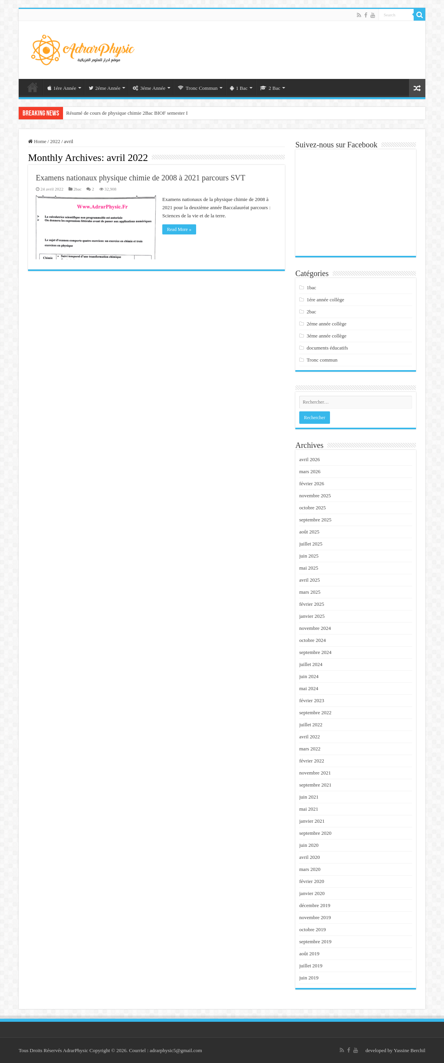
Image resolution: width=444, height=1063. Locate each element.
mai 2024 (308, 688)
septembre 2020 (315, 833)
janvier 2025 (312, 616)
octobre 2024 (312, 640)
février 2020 (311, 881)
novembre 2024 (315, 628)
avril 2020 (309, 857)
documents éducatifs (327, 348)
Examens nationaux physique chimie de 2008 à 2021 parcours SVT (140, 177)
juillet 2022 (311, 724)
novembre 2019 (315, 917)
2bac (78, 189)
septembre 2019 (315, 941)
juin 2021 (308, 797)
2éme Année (105, 88)
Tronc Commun (198, 88)
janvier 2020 (312, 893)
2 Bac (270, 88)
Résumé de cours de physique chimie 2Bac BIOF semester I (127, 113)
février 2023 (311, 700)
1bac (311, 287)
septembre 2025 (315, 520)
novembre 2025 (315, 495)
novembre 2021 (315, 773)
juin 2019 (308, 978)
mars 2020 (310, 869)
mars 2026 (310, 471)
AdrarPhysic (76, 1050)
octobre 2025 (312, 508)
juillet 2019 (311, 966)
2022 (55, 141)
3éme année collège (327, 336)
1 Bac (238, 88)
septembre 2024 (315, 652)
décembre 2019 (314, 905)
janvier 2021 (312, 821)
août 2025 (309, 532)
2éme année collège (327, 324)
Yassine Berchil (409, 1050)
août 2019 (309, 953)
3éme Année (149, 88)
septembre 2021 (315, 785)
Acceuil (33, 87)
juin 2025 (308, 556)
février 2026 (311, 483)
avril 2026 (309, 459)
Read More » (179, 229)
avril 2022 (309, 737)
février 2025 (311, 604)
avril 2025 (309, 580)
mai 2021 (308, 809)
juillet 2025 (311, 544)
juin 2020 (308, 845)
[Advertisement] (283, 46)
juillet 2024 (311, 664)
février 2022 (311, 761)
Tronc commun (322, 360)
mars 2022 (310, 749)
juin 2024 (308, 676)
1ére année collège (325, 299)
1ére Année (61, 88)
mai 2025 (308, 568)
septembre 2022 (315, 712)
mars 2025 (310, 592)
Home (37, 141)
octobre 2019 (312, 929)
